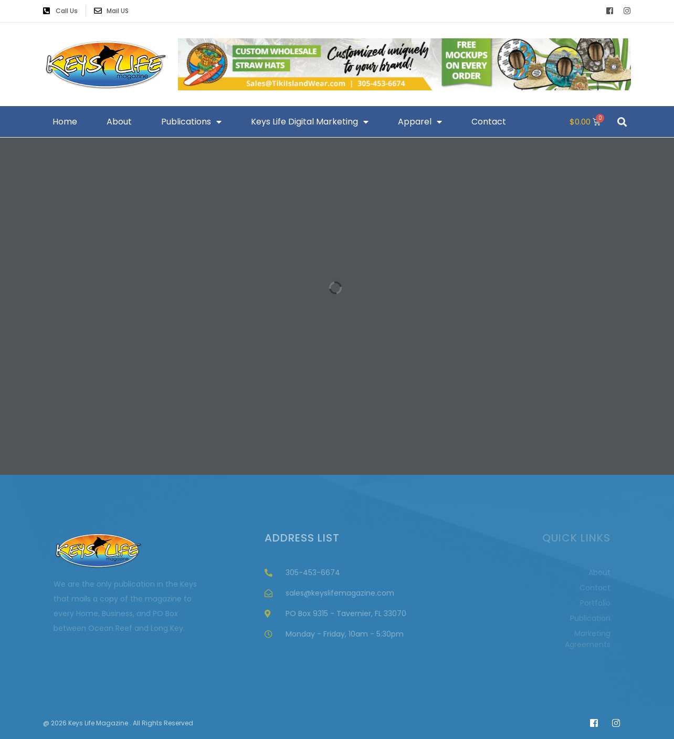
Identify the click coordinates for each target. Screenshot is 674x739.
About (119, 122)
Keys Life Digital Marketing (309, 121)
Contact (488, 122)
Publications (191, 121)
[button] (621, 121)
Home (64, 122)
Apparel (420, 121)
